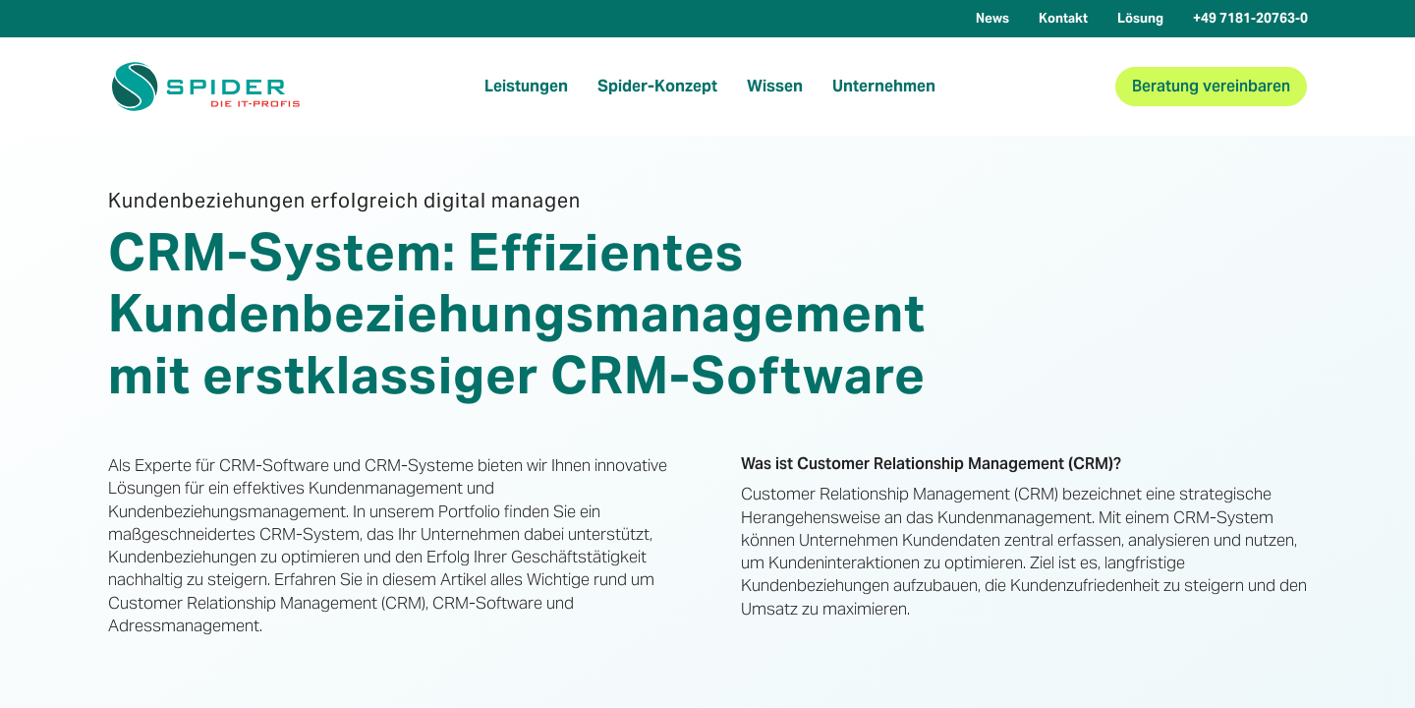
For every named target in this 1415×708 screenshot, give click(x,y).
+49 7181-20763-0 (1250, 18)
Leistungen (526, 86)
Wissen (775, 86)
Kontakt (1063, 18)
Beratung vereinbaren (1211, 86)
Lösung (1140, 18)
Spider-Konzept (657, 86)
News (992, 18)
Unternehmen (883, 86)
